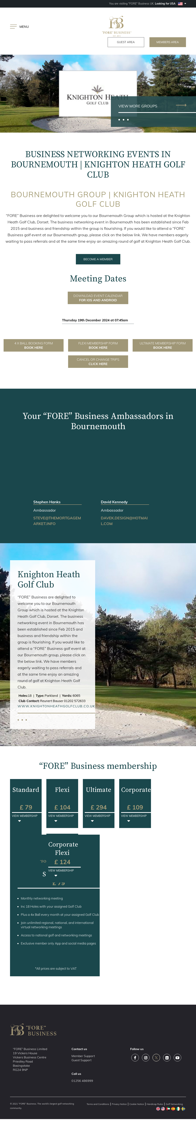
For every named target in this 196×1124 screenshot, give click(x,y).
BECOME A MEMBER (98, 260)
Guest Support (81, 1061)
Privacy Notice (119, 1104)
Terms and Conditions (98, 1104)
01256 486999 (82, 1081)
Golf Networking (174, 1104)
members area (165, 42)
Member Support (83, 1056)
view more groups (137, 106)
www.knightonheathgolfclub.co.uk (56, 707)
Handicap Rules (155, 1104)
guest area (117, 42)
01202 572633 (75, 701)
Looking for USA (170, 3)
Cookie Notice (136, 1104)
